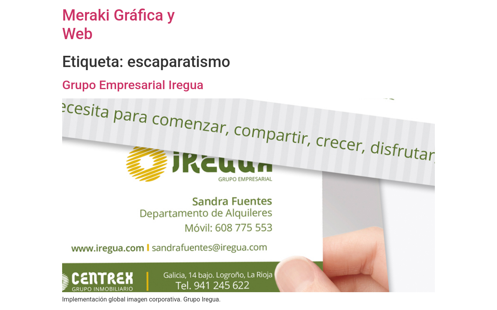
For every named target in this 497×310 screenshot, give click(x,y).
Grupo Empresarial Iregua (132, 85)
